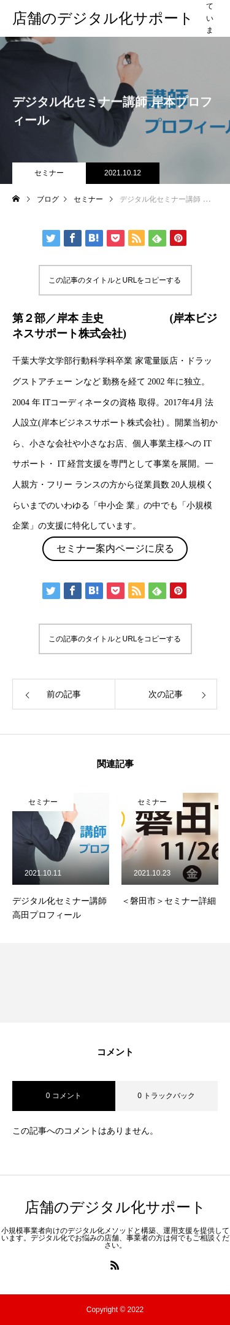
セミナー (49, 173)
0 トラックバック (166, 1095)
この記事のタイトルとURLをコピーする (114, 280)
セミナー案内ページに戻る (115, 548)
